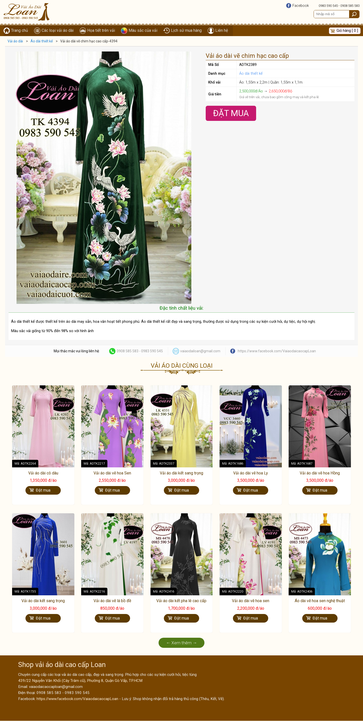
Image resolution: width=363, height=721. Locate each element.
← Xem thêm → (181, 643)
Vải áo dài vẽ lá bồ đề (112, 601)
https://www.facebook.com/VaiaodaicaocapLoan (277, 351)
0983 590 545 (328, 6)
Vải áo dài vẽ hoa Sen (112, 473)
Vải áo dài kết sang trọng (181, 473)
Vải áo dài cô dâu (43, 473)
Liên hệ (221, 30)
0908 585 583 (349, 6)
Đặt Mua (231, 113)
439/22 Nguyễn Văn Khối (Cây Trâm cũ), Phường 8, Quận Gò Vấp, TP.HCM (80, 681)
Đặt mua (43, 490)
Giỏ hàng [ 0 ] (347, 31)
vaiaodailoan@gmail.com (200, 351)
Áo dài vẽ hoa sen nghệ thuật (320, 601)
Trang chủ (19, 30)
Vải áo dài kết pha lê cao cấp (181, 601)
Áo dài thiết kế (251, 73)
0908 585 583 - (129, 351)
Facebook (300, 5)
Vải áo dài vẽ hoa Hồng (320, 473)
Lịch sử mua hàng (186, 30)
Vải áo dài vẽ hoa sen (250, 601)
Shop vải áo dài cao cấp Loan (62, 665)
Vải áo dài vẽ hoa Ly (250, 473)
